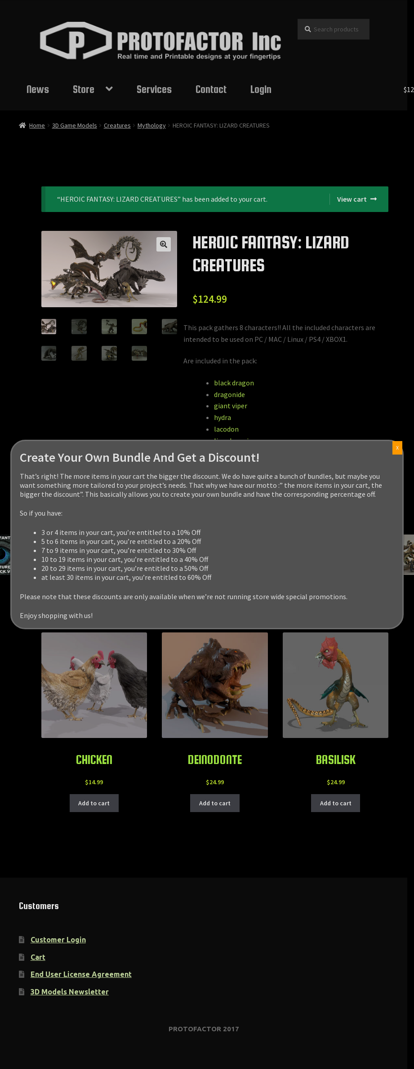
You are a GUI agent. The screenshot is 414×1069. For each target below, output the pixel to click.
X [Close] (397, 447)
